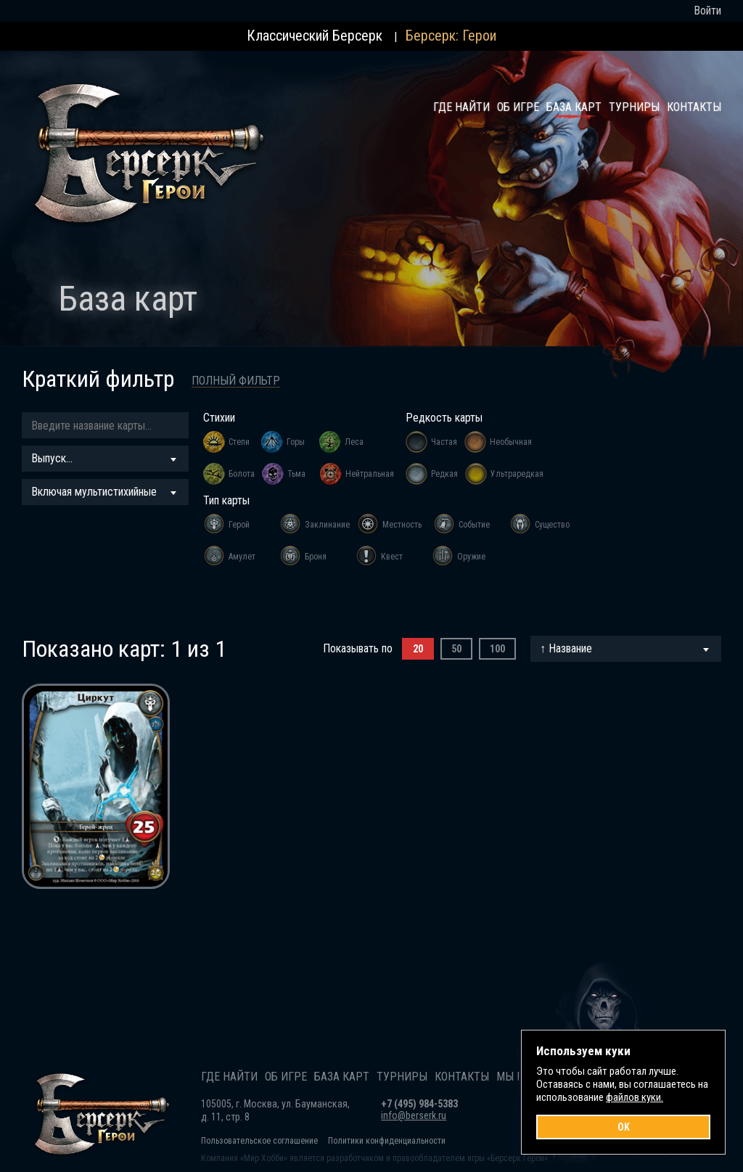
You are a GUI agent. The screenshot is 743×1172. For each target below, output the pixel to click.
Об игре (518, 107)
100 (497, 649)
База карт (574, 107)
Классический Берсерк (314, 35)
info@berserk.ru (413, 1115)
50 (456, 649)
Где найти (461, 107)
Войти (707, 10)
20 (418, 649)
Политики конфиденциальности (387, 1141)
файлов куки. (634, 1097)
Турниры (634, 107)
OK (623, 1127)
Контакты (694, 107)
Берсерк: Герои (451, 35)
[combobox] (105, 459)
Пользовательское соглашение (259, 1141)
